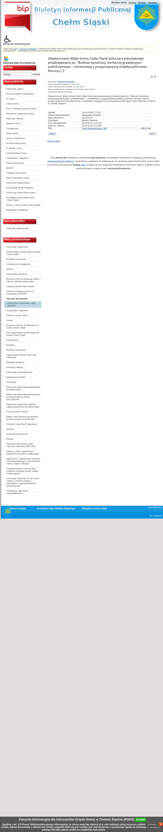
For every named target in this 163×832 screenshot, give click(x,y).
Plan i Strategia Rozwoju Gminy (21, 108)
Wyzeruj (142, 2)
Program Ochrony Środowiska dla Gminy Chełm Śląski (22, 326)
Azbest (10, 320)
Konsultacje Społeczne (17, 434)
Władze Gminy (13, 123)
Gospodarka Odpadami (17, 310)
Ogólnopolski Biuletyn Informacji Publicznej (21, 356)
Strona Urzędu (17, 508)
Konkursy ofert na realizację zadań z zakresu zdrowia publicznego (23, 280)
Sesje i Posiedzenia (16, 138)
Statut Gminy (13, 103)
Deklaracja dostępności (17, 210)
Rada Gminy (12, 133)
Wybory (10, 269)
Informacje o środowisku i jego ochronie (21, 304)
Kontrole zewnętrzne (16, 350)
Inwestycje (11, 382)
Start (15, 49)
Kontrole (10, 345)
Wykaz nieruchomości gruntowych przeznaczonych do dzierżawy (22, 417)
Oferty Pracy (12, 340)
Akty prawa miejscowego (18, 183)
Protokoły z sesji (14, 148)
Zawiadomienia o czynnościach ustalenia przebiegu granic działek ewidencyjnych (22, 471)
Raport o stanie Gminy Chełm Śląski (23, 205)
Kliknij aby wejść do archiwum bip (19, 63)
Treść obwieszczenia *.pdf (94, 128)
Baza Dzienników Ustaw (18, 178)
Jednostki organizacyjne (18, 228)
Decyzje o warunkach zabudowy (22, 424)
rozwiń (140, 819)
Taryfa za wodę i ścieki (17, 315)
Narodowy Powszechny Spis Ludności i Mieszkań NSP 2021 (21, 445)
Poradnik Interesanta (16, 259)
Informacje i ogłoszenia (17, 247)
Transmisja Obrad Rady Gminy (21, 192)
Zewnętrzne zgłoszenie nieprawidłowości (17, 492)
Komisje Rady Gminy (16, 143)
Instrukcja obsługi (15, 367)
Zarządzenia (12, 128)
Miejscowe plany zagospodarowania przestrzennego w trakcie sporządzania (23, 397)
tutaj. (83, 165)
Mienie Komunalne (15, 163)
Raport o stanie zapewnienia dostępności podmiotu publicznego (23, 452)
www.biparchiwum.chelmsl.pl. (61, 161)
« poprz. (52, 133)
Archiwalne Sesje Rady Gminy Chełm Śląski (21, 198)
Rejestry (10, 429)
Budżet (10, 168)
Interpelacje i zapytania (17, 158)
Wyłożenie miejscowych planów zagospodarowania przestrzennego (23, 405)
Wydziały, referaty (15, 118)
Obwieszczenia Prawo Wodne (20, 286)
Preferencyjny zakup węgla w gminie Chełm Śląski (24, 253)
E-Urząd (10, 99)
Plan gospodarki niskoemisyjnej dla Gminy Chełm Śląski (23, 333)
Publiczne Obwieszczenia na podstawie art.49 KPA (20, 292)
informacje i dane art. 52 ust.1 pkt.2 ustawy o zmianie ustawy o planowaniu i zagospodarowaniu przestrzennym (23, 482)
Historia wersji (53, 141)
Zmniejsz (152, 2)
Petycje (10, 439)
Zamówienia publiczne (17, 274)
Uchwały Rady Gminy (17, 153)
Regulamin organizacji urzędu (20, 113)
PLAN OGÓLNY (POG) (17, 411)
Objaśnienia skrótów (16, 377)
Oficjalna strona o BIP (94, 508)
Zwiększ (132, 2)
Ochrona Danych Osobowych (20, 94)
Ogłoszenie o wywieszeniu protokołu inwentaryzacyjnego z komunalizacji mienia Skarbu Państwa (23, 461)
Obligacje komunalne (16, 173)
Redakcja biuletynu (15, 362)
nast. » (152, 133)
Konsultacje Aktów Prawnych (20, 187)
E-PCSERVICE (155, 507)
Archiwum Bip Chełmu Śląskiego (56, 508)
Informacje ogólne (15, 89)
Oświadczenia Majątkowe (18, 264)
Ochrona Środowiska (28, 49)
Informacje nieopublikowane (20, 372)
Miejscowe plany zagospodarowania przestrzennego (23, 388)
